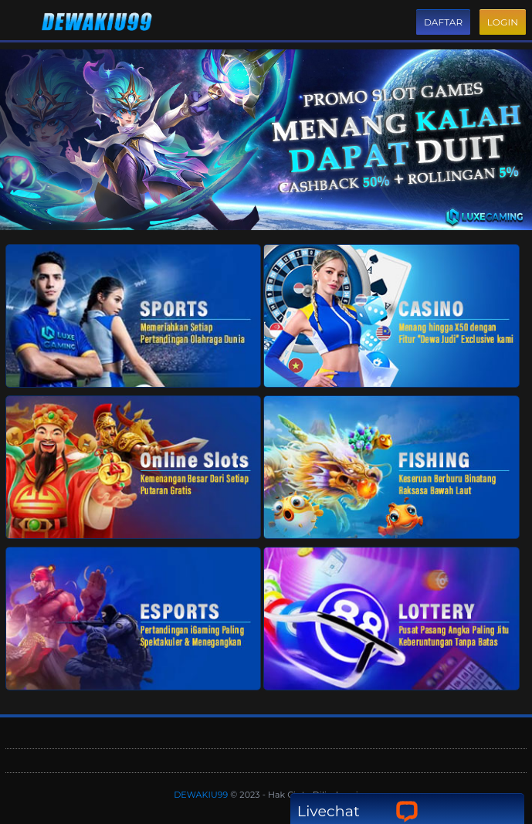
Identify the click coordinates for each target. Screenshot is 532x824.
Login (502, 22)
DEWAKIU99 (202, 794)
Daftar (443, 22)
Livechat (357, 811)
